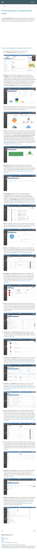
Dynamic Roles (12, 417)
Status (2, 537)
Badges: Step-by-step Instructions (28, 202)
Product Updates (4, 538)
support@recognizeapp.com (7, 546)
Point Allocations (17, 226)
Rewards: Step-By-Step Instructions (24, 252)
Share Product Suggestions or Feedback (9, 542)
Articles (2, 541)
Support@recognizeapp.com (10, 142)
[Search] (18, 6)
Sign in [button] (32, 2)
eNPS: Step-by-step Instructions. (15, 143)
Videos (2, 539)
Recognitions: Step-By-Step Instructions (26, 362)
